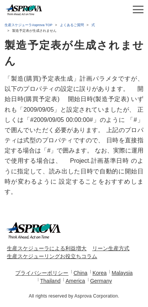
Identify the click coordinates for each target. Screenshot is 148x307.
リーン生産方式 (110, 248)
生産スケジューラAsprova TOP (28, 25)
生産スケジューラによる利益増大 (47, 248)
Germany (101, 281)
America (75, 281)
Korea (100, 273)
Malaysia (122, 273)
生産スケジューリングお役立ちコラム (52, 256)
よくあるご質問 (72, 25)
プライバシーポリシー (41, 273)
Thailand (50, 281)
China (81, 273)
